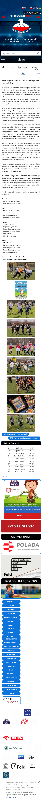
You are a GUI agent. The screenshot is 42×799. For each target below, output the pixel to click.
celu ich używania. (11, 785)
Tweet (38, 74)
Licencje (11, 633)
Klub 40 (11, 629)
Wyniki (5, 476)
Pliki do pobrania (11, 643)
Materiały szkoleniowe (11, 638)
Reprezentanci (11, 662)
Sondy (11, 693)
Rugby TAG (11, 666)
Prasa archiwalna (11, 647)
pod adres (13, 797)
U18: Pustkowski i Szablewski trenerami (24, 438)
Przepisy (11, 651)
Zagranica (11, 682)
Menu (21, 59)
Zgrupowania (11, 689)
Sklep (11, 670)
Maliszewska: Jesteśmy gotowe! (15, 434)
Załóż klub (11, 685)
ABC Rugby (11, 602)
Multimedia (11, 621)
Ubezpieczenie (11, 678)
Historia (11, 613)
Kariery (11, 625)
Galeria (11, 609)
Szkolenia (11, 674)
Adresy (11, 606)
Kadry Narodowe (11, 617)
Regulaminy (11, 658)
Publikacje (11, 654)
